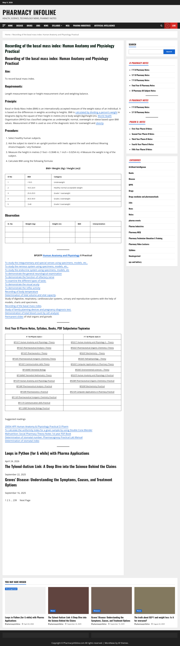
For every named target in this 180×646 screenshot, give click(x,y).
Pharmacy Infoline (29, 12)
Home (10, 25)
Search (132, 44)
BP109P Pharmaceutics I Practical (34, 392)
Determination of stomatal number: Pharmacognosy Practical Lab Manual (44, 437)
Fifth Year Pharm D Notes (142, 149)
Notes (131, 214)
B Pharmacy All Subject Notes (144, 90)
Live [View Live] (170, 26)
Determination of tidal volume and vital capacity (30, 295)
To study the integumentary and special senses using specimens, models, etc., (46, 262)
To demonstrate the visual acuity (22, 284)
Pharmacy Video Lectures (139, 244)
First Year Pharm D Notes (142, 128)
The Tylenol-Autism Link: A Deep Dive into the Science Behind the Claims (67, 619)
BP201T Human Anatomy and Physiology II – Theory (92, 342)
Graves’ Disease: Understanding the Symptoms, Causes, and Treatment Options (110, 619)
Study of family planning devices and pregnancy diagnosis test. (38, 309)
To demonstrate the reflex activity (22, 287)
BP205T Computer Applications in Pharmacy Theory (92, 364)
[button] (4, 25)
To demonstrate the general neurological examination (33, 273)
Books (131, 172)
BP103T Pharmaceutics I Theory (34, 353)
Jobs (38, 25)
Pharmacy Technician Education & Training (145, 238)
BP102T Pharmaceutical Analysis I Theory (34, 348)
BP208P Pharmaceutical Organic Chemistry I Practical (92, 381)
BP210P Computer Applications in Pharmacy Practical (92, 392)
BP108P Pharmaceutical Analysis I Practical (34, 386)
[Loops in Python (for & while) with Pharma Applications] (25, 600)
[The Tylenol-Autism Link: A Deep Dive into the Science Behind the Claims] (68, 600)
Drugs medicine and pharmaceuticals (143, 196)
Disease (19, 25)
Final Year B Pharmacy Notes (143, 85)
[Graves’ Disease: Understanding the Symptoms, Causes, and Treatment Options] (111, 600)
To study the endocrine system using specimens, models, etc (37, 269)
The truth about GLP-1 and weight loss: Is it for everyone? (154, 619)
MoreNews (110, 643)
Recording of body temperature (21, 291)
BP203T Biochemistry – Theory (92, 353)
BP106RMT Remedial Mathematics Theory (34, 375)
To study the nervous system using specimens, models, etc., (36, 266)
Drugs (29, 25)
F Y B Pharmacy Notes (140, 69)
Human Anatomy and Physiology (61, 255)
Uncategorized (134, 255)
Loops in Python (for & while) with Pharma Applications (24, 619)
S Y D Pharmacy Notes (141, 112)
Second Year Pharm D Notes (143, 133)
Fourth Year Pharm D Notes (143, 144)
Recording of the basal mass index (23, 305)
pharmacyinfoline (13, 624)
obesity (100, 123)
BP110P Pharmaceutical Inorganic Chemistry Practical (34, 397)
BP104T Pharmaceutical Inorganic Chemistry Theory (34, 358)
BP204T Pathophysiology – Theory (92, 358)
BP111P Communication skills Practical (34, 402)
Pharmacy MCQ (135, 232)
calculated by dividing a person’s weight (96, 112)
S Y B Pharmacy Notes (141, 75)
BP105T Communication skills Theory (34, 364)
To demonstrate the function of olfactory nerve (29, 277)
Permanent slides (14, 316)
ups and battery (135, 261)
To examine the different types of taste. (25, 280)
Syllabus (56, 25)
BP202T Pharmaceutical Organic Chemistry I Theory (92, 348)
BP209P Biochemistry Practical (92, 386)
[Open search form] (161, 25)
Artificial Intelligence (104, 25)
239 (15, 500)
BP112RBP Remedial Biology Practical (34, 408)
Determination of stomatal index (22, 440)
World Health (105, 115)
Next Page (25, 500)
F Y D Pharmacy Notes (140, 107)
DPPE (131, 184)
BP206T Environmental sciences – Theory (92, 369)
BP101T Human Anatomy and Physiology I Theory (34, 342)
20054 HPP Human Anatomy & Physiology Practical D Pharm (36, 426)
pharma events (135, 220)
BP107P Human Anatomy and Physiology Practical (34, 381)
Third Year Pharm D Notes (142, 139)
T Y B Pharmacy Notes (140, 80)
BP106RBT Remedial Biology (34, 369)
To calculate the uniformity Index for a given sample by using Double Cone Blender (48, 430)
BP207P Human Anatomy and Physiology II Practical (92, 375)
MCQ (67, 25)
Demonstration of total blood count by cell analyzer (32, 312)
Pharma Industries (81, 25)
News (46, 25)
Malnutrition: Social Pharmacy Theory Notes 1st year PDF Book (38, 433)
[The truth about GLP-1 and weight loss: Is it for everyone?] (154, 600)
